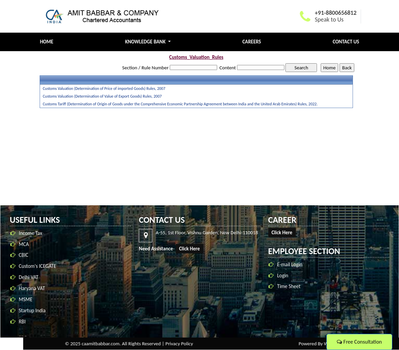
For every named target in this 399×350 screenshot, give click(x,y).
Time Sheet (289, 286)
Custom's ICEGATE (37, 267)
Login (283, 275)
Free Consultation (359, 342)
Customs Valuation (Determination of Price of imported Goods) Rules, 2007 (104, 88)
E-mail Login (290, 264)
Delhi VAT (29, 278)
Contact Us (346, 42)
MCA (24, 244)
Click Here (189, 249)
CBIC (23, 255)
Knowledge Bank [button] (146, 42)
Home (46, 42)
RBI (22, 322)
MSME (26, 300)
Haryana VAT (32, 289)
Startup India (32, 311)
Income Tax (30, 233)
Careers (251, 42)
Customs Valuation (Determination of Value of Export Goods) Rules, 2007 (102, 96)
